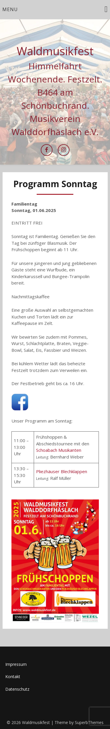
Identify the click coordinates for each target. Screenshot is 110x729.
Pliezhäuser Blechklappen (61, 471)
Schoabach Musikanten (58, 450)
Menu (10, 9)
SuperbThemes (89, 722)
